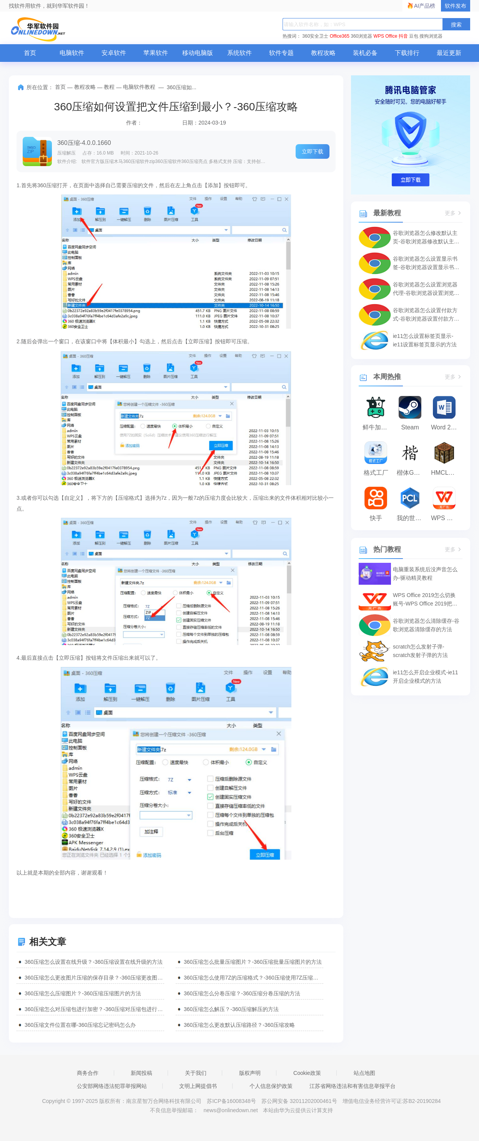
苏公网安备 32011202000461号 (300, 1101)
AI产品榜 (424, 6)
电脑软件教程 (139, 87)
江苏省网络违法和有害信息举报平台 (352, 1086)
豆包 (413, 36)
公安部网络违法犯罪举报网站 (112, 1086)
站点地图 (364, 1073)
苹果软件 (155, 53)
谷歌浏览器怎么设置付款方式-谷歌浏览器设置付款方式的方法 (426, 315)
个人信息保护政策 (271, 1086)
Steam (410, 427)
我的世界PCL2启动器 (412, 518)
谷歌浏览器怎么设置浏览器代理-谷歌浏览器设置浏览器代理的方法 (426, 289)
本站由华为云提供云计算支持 (298, 1110)
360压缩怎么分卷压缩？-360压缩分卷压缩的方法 (242, 993)
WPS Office (386, 36)
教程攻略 (323, 53)
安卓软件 (113, 53)
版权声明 (250, 1073)
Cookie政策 (307, 1073)
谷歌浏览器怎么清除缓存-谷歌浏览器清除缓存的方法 (426, 625)
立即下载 (312, 151)
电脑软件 (72, 53)
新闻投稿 (141, 1073)
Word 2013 (446, 427)
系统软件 (239, 53)
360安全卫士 (315, 36)
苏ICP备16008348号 (231, 1101)
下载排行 (407, 53)
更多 (453, 213)
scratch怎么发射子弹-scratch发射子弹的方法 (420, 651)
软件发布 (455, 6)
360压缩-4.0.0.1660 (84, 143)
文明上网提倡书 (198, 1086)
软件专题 (281, 53)
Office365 (339, 36)
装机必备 (365, 53)
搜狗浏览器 (430, 36)
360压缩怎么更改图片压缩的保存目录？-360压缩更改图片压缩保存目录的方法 (94, 978)
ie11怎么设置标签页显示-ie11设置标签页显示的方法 (425, 340)
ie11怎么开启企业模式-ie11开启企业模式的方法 (425, 676)
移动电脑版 (197, 53)
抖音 (403, 36)
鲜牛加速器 (378, 427)
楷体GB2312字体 (412, 472)
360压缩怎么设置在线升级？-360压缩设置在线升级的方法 (94, 962)
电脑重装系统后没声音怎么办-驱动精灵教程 (425, 573)
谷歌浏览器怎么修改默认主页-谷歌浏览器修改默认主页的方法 (426, 238)
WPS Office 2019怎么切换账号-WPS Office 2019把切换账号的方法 (425, 600)
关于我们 (195, 1073)
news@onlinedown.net (230, 1110)
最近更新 (449, 53)
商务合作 (87, 1073)
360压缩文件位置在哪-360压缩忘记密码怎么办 (80, 1025)
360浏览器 (361, 36)
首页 (30, 53)
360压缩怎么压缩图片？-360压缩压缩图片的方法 (83, 993)
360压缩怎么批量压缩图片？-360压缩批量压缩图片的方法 (253, 962)
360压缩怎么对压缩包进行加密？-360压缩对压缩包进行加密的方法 (94, 1009)
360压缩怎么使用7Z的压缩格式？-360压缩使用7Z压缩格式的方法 (253, 978)
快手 (376, 518)
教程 (109, 87)
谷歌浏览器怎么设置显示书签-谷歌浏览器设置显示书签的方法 (426, 263)
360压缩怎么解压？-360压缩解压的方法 (231, 1009)
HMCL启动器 (446, 472)
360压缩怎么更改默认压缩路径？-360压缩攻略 (239, 1025)
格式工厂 (376, 472)
